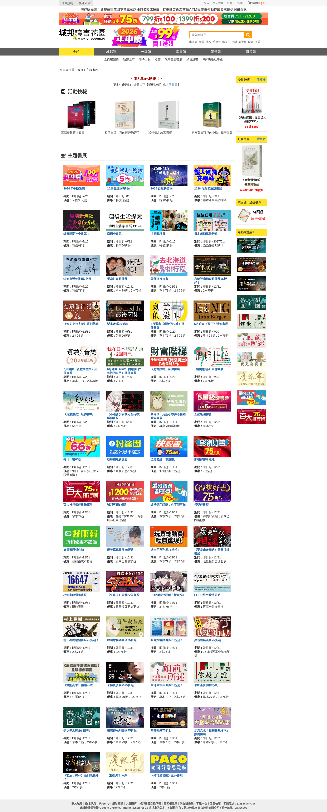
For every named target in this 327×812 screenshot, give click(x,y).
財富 (251, 41)
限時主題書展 (173, 59)
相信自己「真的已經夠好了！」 (125, 132)
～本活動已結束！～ (147, 79)
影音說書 (192, 59)
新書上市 (129, 59)
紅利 (229, 3)
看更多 (261, 79)
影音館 (251, 51)
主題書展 (92, 70)
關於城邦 (77, 803)
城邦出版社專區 (212, 59)
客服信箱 (215, 803)
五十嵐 (243, 41)
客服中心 (201, 803)
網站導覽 (117, 803)
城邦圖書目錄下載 (150, 803)
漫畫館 (216, 51)
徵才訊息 (90, 803)
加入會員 (218, 3)
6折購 (239, 3)
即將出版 (145, 59)
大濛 (201, 41)
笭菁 (257, 41)
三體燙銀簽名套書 (72, 132)
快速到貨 (85, 3)
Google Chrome (109, 807)
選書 (158, 59)
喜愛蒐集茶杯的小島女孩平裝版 (212, 132)
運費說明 (67, 3)
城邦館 (111, 51)
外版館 (146, 51)
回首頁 (173, 84)
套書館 (181, 51)
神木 (208, 41)
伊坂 (234, 41)
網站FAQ (104, 803)
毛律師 (217, 41)
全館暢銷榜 (111, 59)
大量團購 (131, 803)
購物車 (259, 3)
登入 (206, 3)
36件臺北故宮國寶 (160, 132)
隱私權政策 (170, 803)
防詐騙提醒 (187, 803)
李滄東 (193, 41)
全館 (76, 51)
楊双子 (226, 41)
